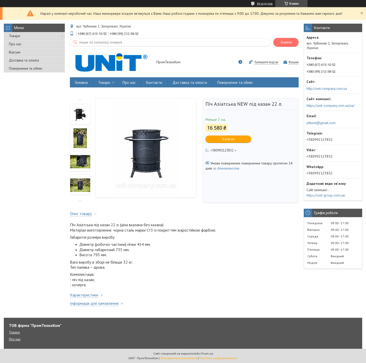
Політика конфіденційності (218, 358)
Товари (14, 36)
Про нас (15, 44)
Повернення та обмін (25, 68)
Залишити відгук (266, 62)
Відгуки (14, 52)
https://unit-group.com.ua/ (326, 195)
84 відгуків (265, 3)
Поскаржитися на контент (178, 358)
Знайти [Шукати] (286, 42)
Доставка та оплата (24, 60)
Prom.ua (207, 353)
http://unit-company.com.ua (327, 88)
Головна (81, 82)
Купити (228, 139)
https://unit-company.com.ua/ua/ (331, 105)
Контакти (154, 82)
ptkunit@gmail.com (321, 122)
